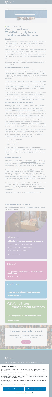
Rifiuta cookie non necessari (35, 389)
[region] (24, 380)
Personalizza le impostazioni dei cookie (24, 392)
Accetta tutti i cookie (13, 389)
